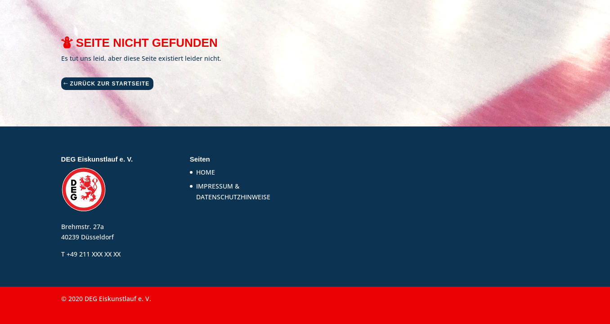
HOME (205, 172)
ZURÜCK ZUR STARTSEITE (110, 84)
